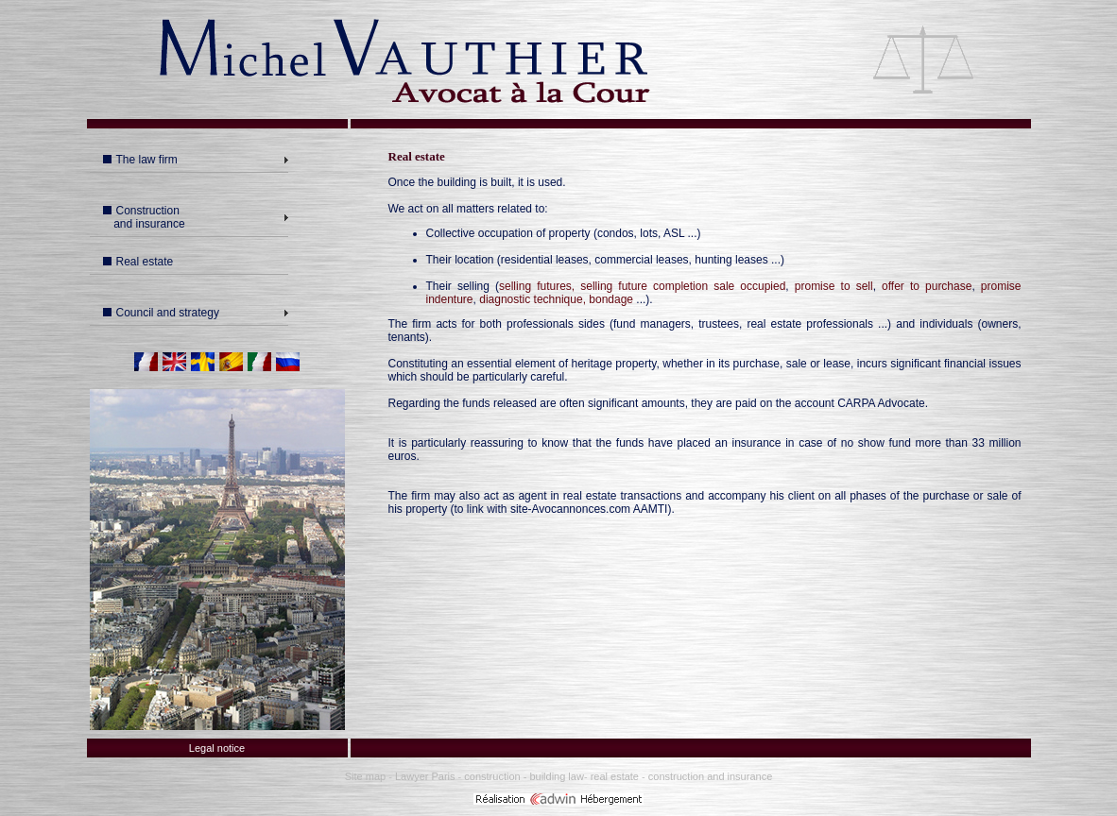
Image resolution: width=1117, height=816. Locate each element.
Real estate (138, 261)
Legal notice (217, 748)
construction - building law (524, 776)
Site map (365, 776)
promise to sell (834, 286)
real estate (616, 776)
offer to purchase (926, 286)
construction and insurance (710, 776)
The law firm (140, 159)
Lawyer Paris (425, 776)
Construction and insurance (141, 217)
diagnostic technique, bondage (556, 299)
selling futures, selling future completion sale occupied (642, 286)
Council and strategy (161, 312)
